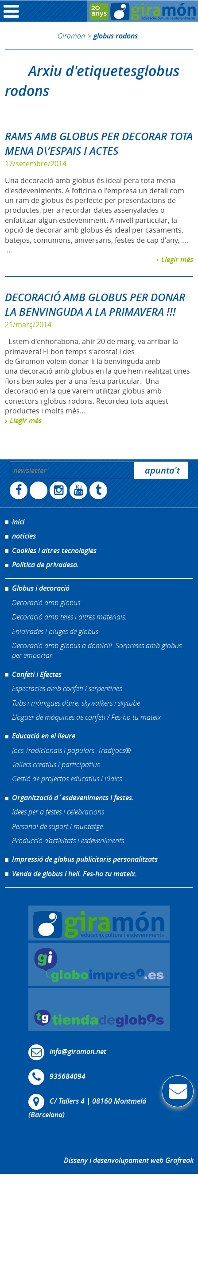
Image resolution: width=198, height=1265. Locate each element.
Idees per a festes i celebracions (58, 811)
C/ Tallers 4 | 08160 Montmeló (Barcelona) (87, 1108)
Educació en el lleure (43, 736)
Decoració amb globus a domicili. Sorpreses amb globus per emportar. (97, 650)
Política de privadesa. (45, 564)
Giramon (71, 35)
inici (18, 522)
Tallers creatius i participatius (56, 764)
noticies (24, 536)
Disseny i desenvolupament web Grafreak (129, 1160)
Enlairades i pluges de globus (55, 631)
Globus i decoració (41, 588)
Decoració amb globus (46, 602)
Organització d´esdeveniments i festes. (73, 798)
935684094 (67, 1077)
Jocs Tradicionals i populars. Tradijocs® (71, 750)
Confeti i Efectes (37, 674)
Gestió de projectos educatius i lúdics (67, 778)
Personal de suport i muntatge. (58, 826)
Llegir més (177, 259)
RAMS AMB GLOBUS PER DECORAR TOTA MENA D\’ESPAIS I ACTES (99, 143)
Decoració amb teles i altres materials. (69, 616)
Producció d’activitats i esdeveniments (68, 840)
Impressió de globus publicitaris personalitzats (85, 859)
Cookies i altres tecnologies (54, 550)
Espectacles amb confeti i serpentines (67, 688)
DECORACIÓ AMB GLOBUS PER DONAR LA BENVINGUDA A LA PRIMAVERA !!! (95, 304)
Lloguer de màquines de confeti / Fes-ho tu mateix (86, 717)
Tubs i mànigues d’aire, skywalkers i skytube (76, 702)
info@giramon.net (78, 1052)
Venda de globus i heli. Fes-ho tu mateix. (74, 874)
